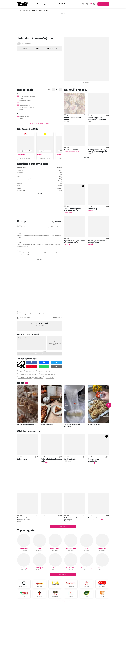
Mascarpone (102, 568)
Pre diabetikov (70, 568)
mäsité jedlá (30, 371)
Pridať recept (103, 4)
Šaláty (86, 548)
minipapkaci (67, 461)
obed (20, 371)
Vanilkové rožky (70, 459)
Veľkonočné (23, 548)
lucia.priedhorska (26, 44)
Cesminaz (67, 212)
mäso (42, 374)
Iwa (18, 461)
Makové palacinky (71, 150)
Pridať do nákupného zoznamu (39, 123)
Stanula (66, 121)
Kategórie (33, 4)
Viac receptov (63, 526)
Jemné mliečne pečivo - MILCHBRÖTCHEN (73, 209)
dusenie (34, 374)
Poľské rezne (22, 459)
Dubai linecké (93, 518)
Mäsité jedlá (26, 10)
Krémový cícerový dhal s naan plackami (97, 242)
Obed (39, 548)
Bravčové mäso (102, 548)
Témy (38, 4)
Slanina (50, 374)
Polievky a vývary (86, 568)
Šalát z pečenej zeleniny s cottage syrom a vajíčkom (97, 151)
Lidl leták (39, 154)
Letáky (49, 4)
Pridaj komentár (39, 354)
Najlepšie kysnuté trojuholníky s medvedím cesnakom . (97, 118)
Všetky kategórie (63, 574)
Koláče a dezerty (55, 548)
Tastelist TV (62, 4)
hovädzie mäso (23, 374)
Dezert (55, 568)
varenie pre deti (43, 371)
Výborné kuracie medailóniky (94, 460)
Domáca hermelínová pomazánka (72, 118)
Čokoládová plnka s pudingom (71, 519)
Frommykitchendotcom (70, 152)
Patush (90, 210)
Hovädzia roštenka (25, 377)
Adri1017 (43, 463)
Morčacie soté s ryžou (49, 518)
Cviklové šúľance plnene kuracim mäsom (26, 519)
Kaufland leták (21, 154)
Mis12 (19, 522)
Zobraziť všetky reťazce (63, 601)
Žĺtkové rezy (92, 209)
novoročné (50, 377)
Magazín (55, 4)
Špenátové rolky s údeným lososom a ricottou (74, 242)
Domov (19, 10)
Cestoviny (24, 568)
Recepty (44, 4)
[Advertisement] (63, 24)
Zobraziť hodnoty (39, 179)
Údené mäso (38, 377)
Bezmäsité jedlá (71, 548)
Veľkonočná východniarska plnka (51, 460)
